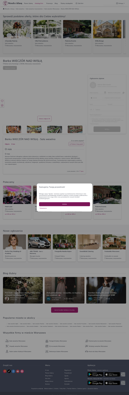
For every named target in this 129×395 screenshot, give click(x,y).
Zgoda (64, 204)
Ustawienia (43, 208)
